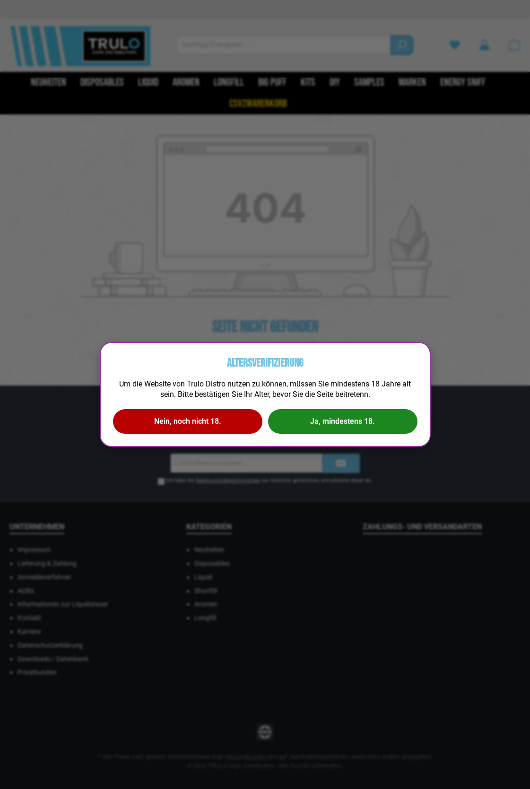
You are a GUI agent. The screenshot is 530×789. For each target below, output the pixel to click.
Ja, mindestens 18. (342, 421)
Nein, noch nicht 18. (187, 421)
